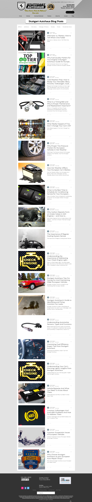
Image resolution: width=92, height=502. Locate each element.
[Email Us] (25, 479)
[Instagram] (22, 488)
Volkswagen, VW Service (44, 26)
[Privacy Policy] (43, 490)
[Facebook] (25, 488)
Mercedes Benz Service (67, 26)
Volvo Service (34, 26)
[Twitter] (28, 488)
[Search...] (45, 493)
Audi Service (26, 26)
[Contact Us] (51, 490)
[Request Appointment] (70, 12)
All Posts (20, 26)
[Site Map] (58, 490)
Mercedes (53, 26)
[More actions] (71, 33)
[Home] (34, 490)
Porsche (58, 26)
